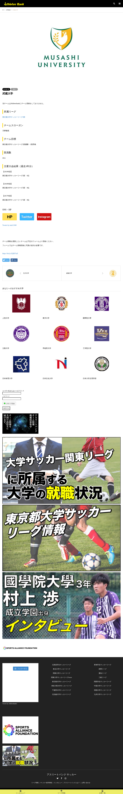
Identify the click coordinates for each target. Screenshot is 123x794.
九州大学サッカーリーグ (102, 694)
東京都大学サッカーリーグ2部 (13, 117)
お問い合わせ (86, 783)
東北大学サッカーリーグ (61, 669)
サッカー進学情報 (46, 783)
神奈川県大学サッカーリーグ (61, 686)
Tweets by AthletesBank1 (9, 704)
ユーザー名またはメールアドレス (13, 391)
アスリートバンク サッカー (61, 774)
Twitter (57, 778)
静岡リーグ (103, 669)
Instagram (65, 778)
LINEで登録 (9, 403)
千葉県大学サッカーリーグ (61, 690)
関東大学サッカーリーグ (61, 673)
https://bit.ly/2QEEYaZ (10, 253)
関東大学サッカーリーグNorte (61, 677)
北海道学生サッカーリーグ (61, 665)
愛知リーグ (103, 673)
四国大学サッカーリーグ (102, 690)
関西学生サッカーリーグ (102, 681)
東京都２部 (6, 89)
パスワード (6, 396)
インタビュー (58, 783)
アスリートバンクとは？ (72, 783)
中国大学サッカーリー (102, 686)
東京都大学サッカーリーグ (61, 681)
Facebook (61, 778)
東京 (14, 89)
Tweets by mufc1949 (9, 225)
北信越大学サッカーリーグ (61, 694)
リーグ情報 (35, 783)
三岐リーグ (103, 677)
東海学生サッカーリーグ (102, 665)
